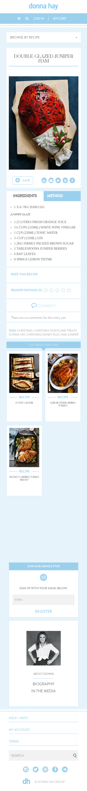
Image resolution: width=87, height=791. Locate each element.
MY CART (59, 18)
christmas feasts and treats (55, 331)
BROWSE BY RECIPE (25, 37)
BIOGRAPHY (43, 684)
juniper (73, 335)
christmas (25, 331)
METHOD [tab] (55, 196)
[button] (43, 717)
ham (63, 335)
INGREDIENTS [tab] (25, 196)
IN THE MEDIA (43, 691)
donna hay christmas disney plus (34, 335)
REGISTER (43, 611)
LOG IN (38, 18)
